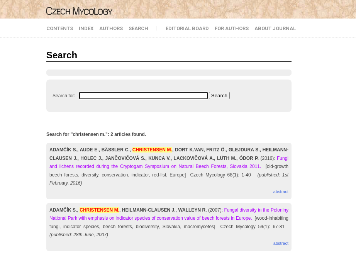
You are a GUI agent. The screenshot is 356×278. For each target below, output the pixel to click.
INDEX (86, 28)
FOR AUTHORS (232, 28)
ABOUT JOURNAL (275, 28)
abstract (280, 191)
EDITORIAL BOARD (187, 28)
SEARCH (138, 28)
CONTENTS (59, 28)
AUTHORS (111, 28)
